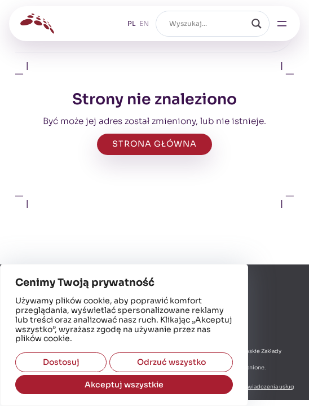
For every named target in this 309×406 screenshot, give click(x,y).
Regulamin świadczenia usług (254, 386)
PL (131, 23)
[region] (124, 335)
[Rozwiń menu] (282, 23)
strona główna (154, 144)
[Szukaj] (256, 24)
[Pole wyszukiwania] (207, 24)
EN (144, 23)
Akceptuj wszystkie (124, 384)
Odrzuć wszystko (171, 362)
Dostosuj (61, 362)
